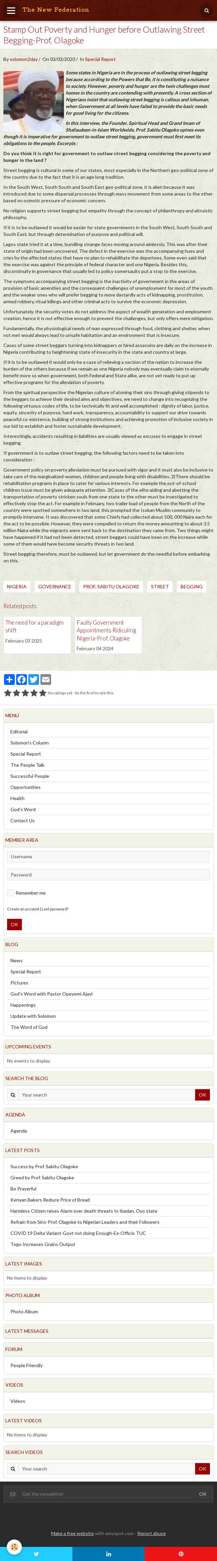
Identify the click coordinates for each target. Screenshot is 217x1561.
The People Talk (27, 765)
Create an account (23, 909)
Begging (192, 586)
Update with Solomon (33, 1016)
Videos (17, 1401)
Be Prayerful (23, 1188)
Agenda (18, 1131)
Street (160, 586)
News (16, 960)
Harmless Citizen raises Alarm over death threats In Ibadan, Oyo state (83, 1211)
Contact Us (22, 820)
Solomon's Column (29, 742)
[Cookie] (14, 1547)
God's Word (23, 809)
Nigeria (17, 586)
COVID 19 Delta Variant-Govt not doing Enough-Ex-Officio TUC (78, 1233)
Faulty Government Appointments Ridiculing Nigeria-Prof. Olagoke (106, 630)
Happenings (23, 1005)
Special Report (100, 59)
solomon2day (24, 59)
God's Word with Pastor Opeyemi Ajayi (51, 994)
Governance (54, 586)
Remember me (26, 893)
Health (17, 798)
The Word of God (28, 1027)
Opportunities (25, 787)
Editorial (19, 731)
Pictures (19, 982)
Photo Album (24, 1311)
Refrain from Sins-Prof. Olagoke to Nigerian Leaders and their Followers (84, 1222)
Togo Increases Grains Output (42, 1244)
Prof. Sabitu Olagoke (111, 586)
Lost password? (55, 909)
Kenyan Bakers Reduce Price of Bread (50, 1200)
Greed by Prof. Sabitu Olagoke (42, 1177)
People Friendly (26, 1365)
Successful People (29, 776)
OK (14, 924)
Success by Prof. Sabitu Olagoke (44, 1166)
